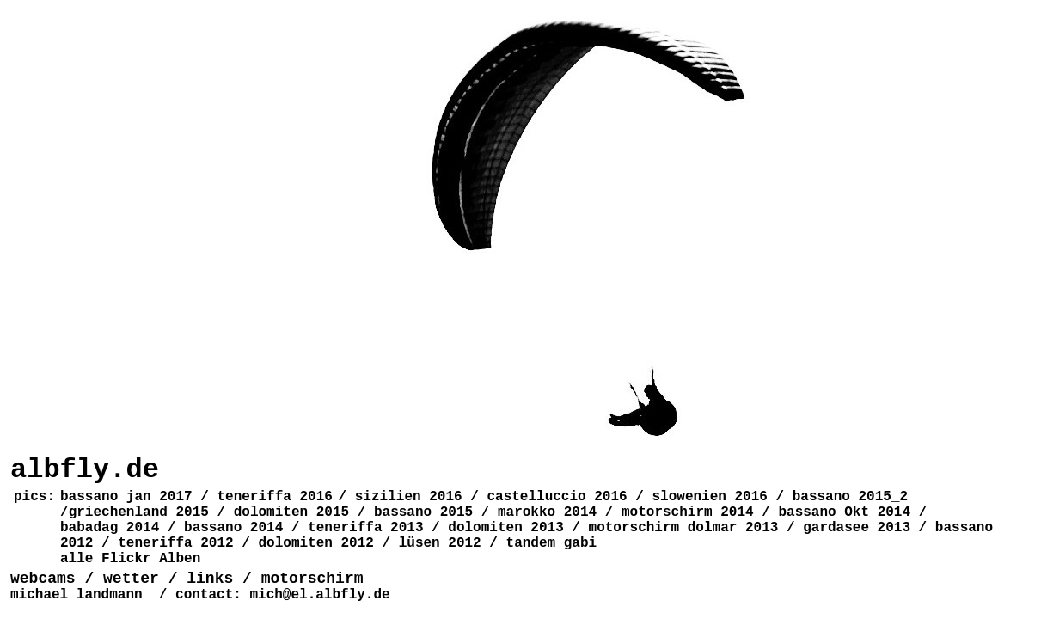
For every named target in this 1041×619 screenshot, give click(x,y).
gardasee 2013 (856, 528)
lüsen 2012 (440, 543)
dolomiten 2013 (505, 528)
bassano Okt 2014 (844, 512)
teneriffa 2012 (175, 543)
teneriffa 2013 (365, 528)
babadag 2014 (109, 528)
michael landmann (76, 595)
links (210, 578)
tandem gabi (551, 543)
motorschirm (312, 578)
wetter (131, 578)
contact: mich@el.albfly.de (282, 595)
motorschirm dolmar (663, 528)
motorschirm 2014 (688, 512)
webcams (47, 578)
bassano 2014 (233, 528)
